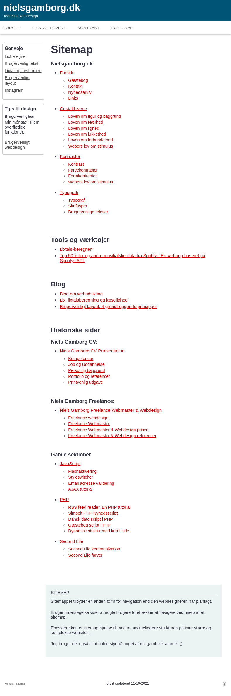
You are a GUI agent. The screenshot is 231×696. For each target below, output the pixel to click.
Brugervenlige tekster (88, 212)
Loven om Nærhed (85, 122)
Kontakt (75, 86)
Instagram (14, 90)
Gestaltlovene (73, 108)
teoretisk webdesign (21, 16)
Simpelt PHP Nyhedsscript (93, 513)
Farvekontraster (83, 170)
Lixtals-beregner (76, 249)
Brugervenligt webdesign (17, 145)
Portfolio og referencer (89, 376)
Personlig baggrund (86, 370)
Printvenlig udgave (85, 382)
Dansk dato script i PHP (90, 519)
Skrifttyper (77, 206)
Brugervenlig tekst (21, 63)
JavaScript (70, 463)
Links (73, 98)
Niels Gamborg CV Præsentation (92, 350)
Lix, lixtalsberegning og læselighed (93, 299)
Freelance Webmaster (89, 423)
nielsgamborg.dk (42, 7)
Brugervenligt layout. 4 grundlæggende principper (108, 306)
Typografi (122, 28)
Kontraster (70, 156)
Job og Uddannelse (86, 364)
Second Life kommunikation (94, 549)
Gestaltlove (49, 28)
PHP (64, 499)
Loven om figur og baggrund (94, 116)
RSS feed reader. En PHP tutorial (99, 507)
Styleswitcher (80, 477)
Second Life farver (85, 555)
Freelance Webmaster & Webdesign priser (108, 429)
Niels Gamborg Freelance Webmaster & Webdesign (111, 410)
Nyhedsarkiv (79, 92)
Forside (12, 28)
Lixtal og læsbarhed (23, 70)
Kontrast (88, 28)
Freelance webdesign (88, 417)
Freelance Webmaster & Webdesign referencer (112, 435)
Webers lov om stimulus (90, 146)
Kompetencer (80, 358)
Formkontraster (82, 176)
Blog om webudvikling (81, 293)
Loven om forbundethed (90, 140)
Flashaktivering (82, 471)
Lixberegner (16, 56)
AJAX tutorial (80, 489)
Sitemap (20, 683)
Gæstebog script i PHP (89, 525)
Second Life (71, 541)
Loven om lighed (83, 128)
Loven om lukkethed (87, 134)
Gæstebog (78, 80)
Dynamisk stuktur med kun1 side (98, 531)
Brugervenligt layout (17, 80)
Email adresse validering (91, 483)
